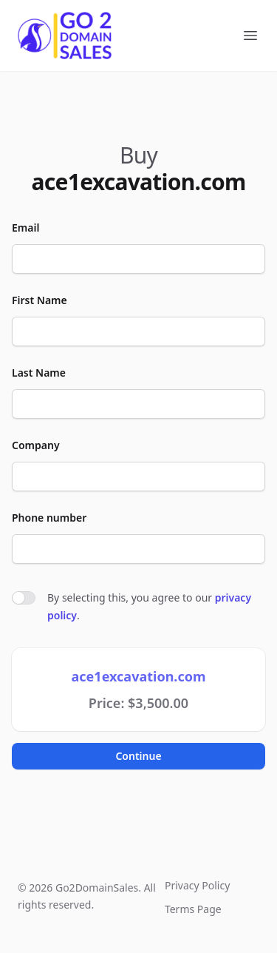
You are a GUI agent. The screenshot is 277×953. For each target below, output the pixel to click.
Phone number (49, 518)
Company (36, 445)
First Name (39, 300)
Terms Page (193, 909)
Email (25, 227)
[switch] (23, 598)
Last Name (39, 373)
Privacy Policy (197, 885)
